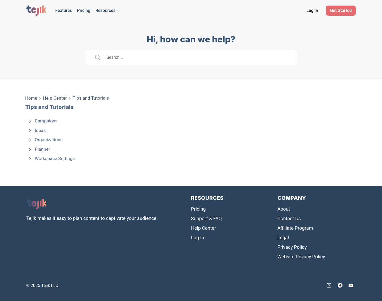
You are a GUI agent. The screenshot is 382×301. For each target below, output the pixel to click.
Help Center (55, 98)
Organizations (49, 139)
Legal (283, 237)
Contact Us (289, 218)
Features (63, 10)
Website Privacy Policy (301, 256)
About (283, 209)
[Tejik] (36, 10)
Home (31, 98)
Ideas (40, 130)
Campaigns (46, 120)
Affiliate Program (295, 228)
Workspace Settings (55, 158)
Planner (42, 149)
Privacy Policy (292, 247)
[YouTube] (351, 285)
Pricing (83, 10)
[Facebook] (340, 285)
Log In (312, 10)
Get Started (341, 10)
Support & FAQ (206, 218)
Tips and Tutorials (91, 98)
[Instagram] (329, 285)
